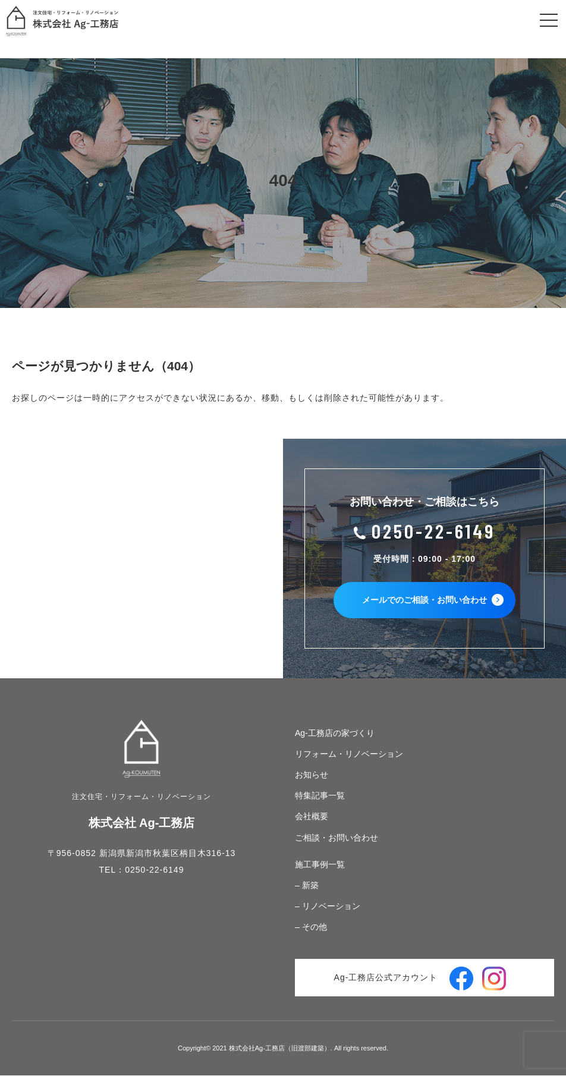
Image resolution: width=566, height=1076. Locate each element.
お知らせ (311, 776)
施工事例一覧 (320, 865)
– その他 (311, 928)
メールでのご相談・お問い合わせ (433, 601)
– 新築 (307, 886)
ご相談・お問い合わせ (336, 838)
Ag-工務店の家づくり (335, 733)
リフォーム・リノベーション (349, 754)
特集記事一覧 (320, 796)
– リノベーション (327, 907)
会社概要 (311, 817)
